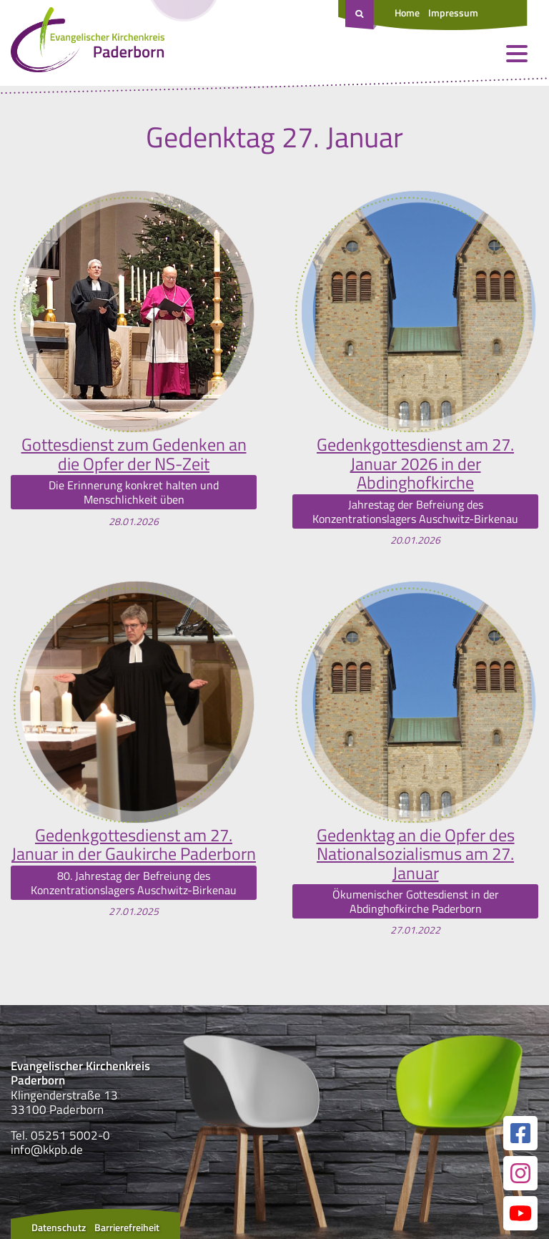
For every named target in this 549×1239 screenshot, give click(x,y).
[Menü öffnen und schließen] (517, 53)
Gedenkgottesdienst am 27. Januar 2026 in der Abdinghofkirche (415, 463)
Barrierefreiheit (126, 1227)
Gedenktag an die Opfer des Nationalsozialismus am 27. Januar (416, 854)
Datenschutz (58, 1227)
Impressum (453, 12)
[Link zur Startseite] (87, 43)
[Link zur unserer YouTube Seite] (520, 1213)
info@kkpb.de (47, 1149)
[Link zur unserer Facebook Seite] (520, 1133)
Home (407, 12)
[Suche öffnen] (361, 15)
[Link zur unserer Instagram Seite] (520, 1173)
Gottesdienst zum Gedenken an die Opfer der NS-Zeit (134, 454)
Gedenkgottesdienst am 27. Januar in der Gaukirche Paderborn (133, 844)
